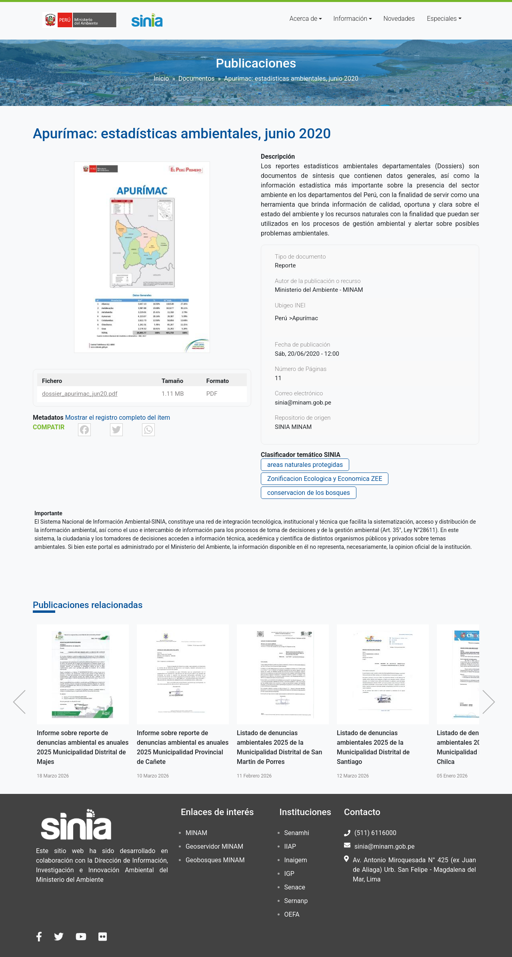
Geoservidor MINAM (214, 846)
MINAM (196, 833)
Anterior (21, 702)
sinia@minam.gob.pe (384, 846)
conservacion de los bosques (308, 492)
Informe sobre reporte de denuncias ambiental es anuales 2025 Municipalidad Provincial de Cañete (182, 747)
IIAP (290, 846)
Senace (294, 887)
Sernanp (296, 901)
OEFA (292, 914)
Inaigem (295, 860)
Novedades (399, 18)
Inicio (161, 78)
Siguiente (490, 702)
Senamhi (296, 833)
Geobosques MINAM (215, 860)
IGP (289, 873)
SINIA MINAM (293, 427)
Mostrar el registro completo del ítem (117, 417)
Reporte (285, 265)
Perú (281, 318)
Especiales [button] (442, 18)
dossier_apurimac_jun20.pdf (80, 393)
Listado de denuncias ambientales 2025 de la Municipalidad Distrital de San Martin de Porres (279, 747)
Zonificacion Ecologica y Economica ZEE (324, 478)
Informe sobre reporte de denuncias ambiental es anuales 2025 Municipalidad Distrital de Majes (82, 747)
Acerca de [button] (304, 18)
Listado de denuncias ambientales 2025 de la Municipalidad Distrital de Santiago (373, 747)
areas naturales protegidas (305, 465)
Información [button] (350, 18)
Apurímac (305, 318)
